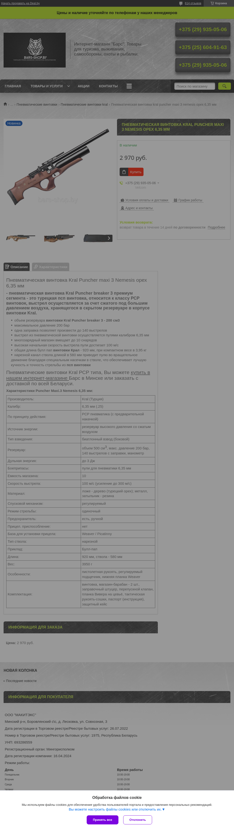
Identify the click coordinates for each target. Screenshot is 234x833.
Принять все (102, 820)
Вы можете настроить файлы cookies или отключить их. (115, 809)
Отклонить (137, 820)
